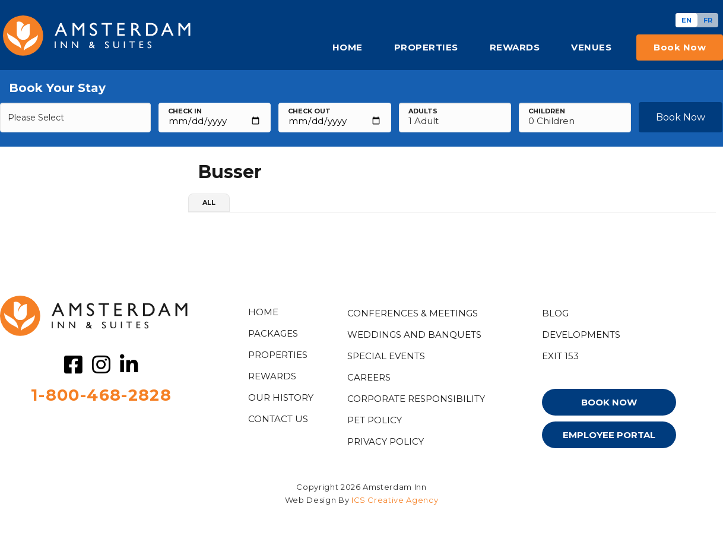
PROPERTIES (426, 47)
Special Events (386, 356)
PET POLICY (374, 420)
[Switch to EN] (686, 20)
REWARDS (515, 47)
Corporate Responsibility (416, 398)
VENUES (591, 47)
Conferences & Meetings (412, 313)
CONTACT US (278, 418)
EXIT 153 (560, 356)
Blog (555, 313)
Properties (277, 354)
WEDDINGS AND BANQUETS (414, 334)
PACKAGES (273, 333)
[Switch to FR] (707, 20)
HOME (347, 47)
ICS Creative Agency (394, 500)
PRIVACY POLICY (385, 441)
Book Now (680, 117)
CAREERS (369, 377)
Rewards (272, 376)
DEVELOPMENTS (581, 334)
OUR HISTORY (280, 397)
